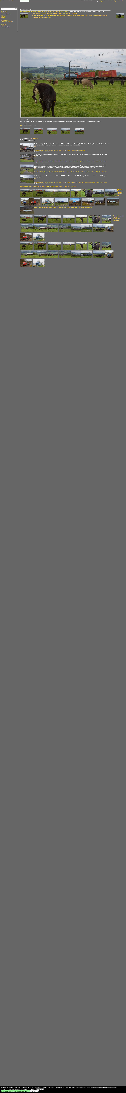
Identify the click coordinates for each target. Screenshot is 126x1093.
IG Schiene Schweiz (5, 14)
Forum (21, 0)
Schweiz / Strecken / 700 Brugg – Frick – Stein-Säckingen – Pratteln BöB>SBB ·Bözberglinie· (87, 161)
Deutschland (34, 11)
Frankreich (3, 12)
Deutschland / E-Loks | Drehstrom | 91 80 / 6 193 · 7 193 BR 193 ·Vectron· (54, 13)
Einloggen (101, 1)
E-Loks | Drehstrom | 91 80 (44, 11)
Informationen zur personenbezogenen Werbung (103, 1087)
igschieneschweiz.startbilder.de (7, 1)
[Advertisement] (25, 26)
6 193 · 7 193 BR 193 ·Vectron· (60, 11)
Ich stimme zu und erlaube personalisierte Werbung (15, 1091)
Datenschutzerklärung (5, 26)
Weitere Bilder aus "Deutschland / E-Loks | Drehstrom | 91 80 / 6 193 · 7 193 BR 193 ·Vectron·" (48, 186)
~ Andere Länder (4, 20)
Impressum (26, 0)
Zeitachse (3, 25)
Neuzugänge (4, 24)
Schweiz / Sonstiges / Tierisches (41, 17)
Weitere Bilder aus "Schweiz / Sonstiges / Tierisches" (118, 218)
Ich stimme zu (34, 1091)
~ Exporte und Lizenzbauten (7, 21)
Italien (2, 15)
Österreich (3, 16)
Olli (21, 125)
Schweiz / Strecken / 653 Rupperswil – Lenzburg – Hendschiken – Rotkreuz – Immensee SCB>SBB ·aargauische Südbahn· (69, 15)
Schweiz (3, 17)
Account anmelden (108, 1)
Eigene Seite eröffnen (119, 1)
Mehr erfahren (40, 1089)
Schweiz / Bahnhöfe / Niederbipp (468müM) (76, 150)
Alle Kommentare (34, 138)
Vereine (2, 19)
